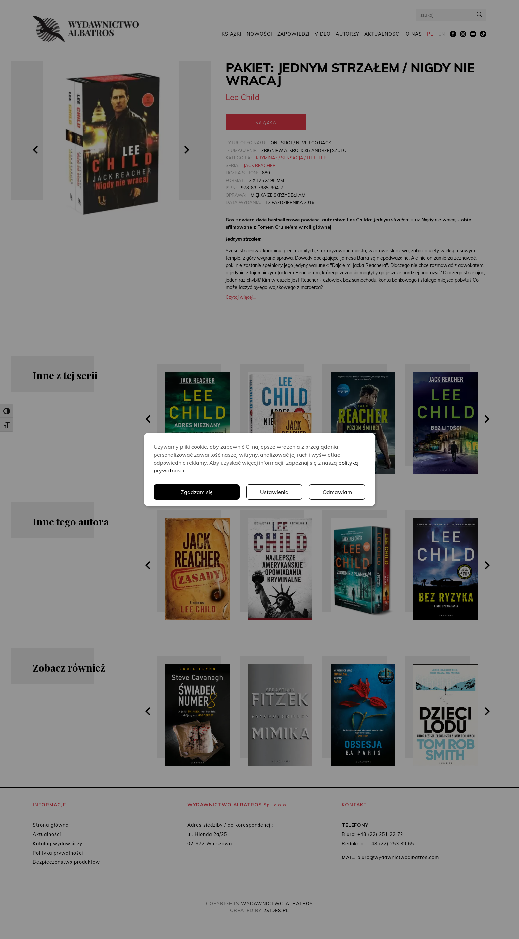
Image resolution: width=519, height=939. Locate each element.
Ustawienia (274, 492)
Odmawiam (337, 492)
